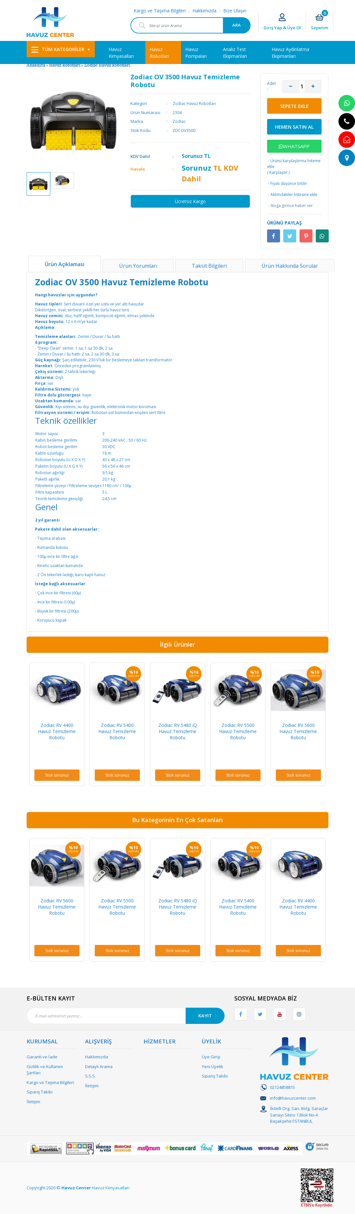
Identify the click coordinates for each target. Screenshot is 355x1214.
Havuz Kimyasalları (110, 1188)
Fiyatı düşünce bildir (287, 184)
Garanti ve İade (42, 1057)
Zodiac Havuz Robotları (107, 65)
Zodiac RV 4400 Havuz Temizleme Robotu (57, 731)
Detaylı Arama (99, 1066)
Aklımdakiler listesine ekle (292, 195)
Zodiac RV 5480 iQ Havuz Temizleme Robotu (177, 731)
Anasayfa (36, 65)
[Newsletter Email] (126, 1016)
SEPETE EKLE (294, 106)
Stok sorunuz (57, 775)
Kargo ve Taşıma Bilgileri (160, 10)
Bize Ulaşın (234, 10)
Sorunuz (192, 156)
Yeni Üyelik (212, 1066)
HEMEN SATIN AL (294, 126)
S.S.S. (90, 1076)
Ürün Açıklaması (64, 264)
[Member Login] (282, 22)
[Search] (190, 25)
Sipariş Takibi (40, 1092)
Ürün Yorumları (138, 265)
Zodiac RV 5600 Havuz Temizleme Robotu (298, 731)
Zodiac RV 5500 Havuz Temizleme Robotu (238, 731)
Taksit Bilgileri (209, 265)
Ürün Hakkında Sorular (290, 265)
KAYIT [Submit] (205, 1015)
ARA (236, 25)
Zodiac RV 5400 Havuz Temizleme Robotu (117, 731)
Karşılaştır (278, 172)
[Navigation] (61, 49)
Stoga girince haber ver (290, 206)
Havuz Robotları (64, 65)
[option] (38, 184)
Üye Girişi (211, 1057)
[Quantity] (302, 86)
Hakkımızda (204, 10)
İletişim (33, 1101)
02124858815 (282, 1087)
